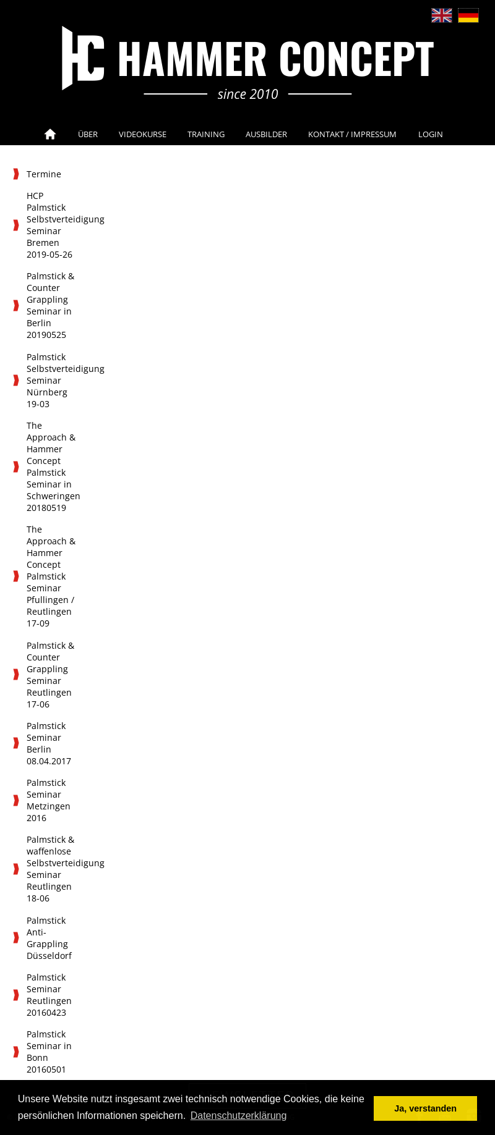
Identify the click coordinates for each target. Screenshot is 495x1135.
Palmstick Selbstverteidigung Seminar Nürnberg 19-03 (54, 380)
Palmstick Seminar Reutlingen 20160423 (49, 994)
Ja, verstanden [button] (425, 1108)
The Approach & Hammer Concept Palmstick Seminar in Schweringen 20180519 (53, 466)
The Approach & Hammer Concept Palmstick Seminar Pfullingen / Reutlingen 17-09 (51, 576)
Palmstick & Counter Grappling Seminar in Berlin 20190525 (50, 305)
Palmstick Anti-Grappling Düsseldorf (49, 937)
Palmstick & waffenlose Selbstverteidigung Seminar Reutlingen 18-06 (54, 868)
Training (206, 134)
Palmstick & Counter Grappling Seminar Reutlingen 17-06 (50, 674)
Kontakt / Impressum (352, 134)
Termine (44, 174)
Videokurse (142, 134)
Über (88, 134)
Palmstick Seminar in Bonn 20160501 (49, 1051)
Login (430, 134)
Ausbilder (266, 134)
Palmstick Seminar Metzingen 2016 (49, 800)
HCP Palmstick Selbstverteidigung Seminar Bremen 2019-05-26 (54, 225)
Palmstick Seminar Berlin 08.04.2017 (49, 743)
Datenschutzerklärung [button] (239, 1115)
